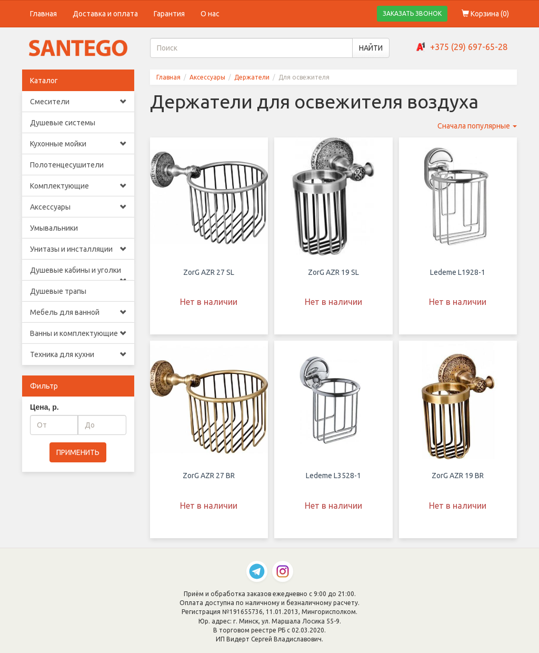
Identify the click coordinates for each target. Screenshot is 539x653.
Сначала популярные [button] (477, 126)
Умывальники (54, 228)
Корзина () (485, 13)
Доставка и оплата (105, 13)
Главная (43, 13)
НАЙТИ (371, 48)
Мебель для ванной (78, 312)
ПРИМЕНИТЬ (77, 452)
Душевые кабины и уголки (78, 273)
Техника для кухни (78, 354)
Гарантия (169, 13)
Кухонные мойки (78, 144)
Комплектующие (78, 186)
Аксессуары (78, 207)
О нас (210, 13)
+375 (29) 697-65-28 (468, 47)
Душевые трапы (58, 291)
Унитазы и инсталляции (78, 249)
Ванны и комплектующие (78, 333)
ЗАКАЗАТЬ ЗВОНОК (412, 13)
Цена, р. (44, 407)
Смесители (78, 101)
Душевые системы (62, 122)
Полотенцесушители (67, 165)
